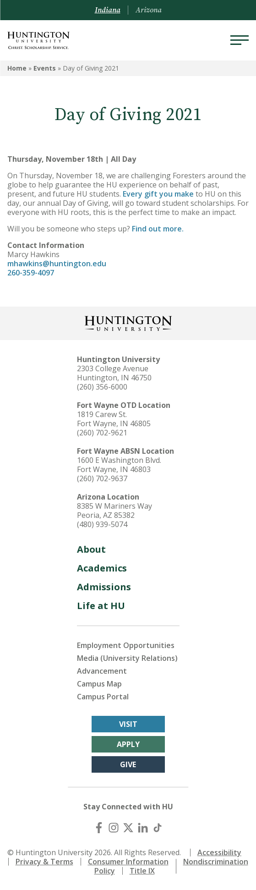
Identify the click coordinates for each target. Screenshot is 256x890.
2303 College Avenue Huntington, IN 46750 (114, 373)
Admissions (104, 587)
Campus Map (99, 684)
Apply (128, 744)
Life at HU (101, 605)
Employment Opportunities (125, 645)
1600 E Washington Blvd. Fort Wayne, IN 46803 (119, 464)
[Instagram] (113, 827)
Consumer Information (128, 862)
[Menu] (239, 40)
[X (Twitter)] (128, 827)
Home (17, 68)
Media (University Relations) (127, 658)
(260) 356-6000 (102, 387)
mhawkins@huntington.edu (56, 263)
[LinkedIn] (142, 827)
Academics (102, 568)
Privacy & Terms (44, 862)
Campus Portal (103, 697)
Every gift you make (157, 194)
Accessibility (219, 852)
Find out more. (158, 229)
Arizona (149, 10)
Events (44, 68)
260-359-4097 (30, 273)
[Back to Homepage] (128, 322)
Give (128, 764)
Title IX (142, 871)
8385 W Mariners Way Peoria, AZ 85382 (114, 510)
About (91, 549)
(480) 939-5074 (102, 524)
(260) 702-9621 (102, 433)
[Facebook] (98, 827)
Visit (128, 724)
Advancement (102, 671)
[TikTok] (157, 827)
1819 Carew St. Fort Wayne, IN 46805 (114, 419)
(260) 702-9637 (102, 478)
